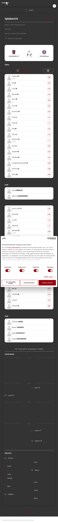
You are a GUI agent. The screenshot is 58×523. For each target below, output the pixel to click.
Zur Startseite (29, 512)
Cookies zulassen (47, 282)
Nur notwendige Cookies (11, 282)
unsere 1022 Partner (13, 247)
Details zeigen (48, 277)
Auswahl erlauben (29, 282)
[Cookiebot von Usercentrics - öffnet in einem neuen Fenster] (48, 238)
